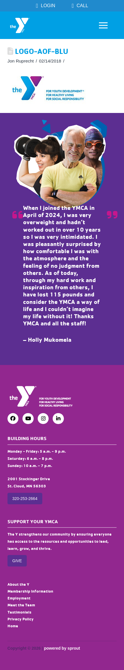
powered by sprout (62, 648)
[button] (103, 25)
